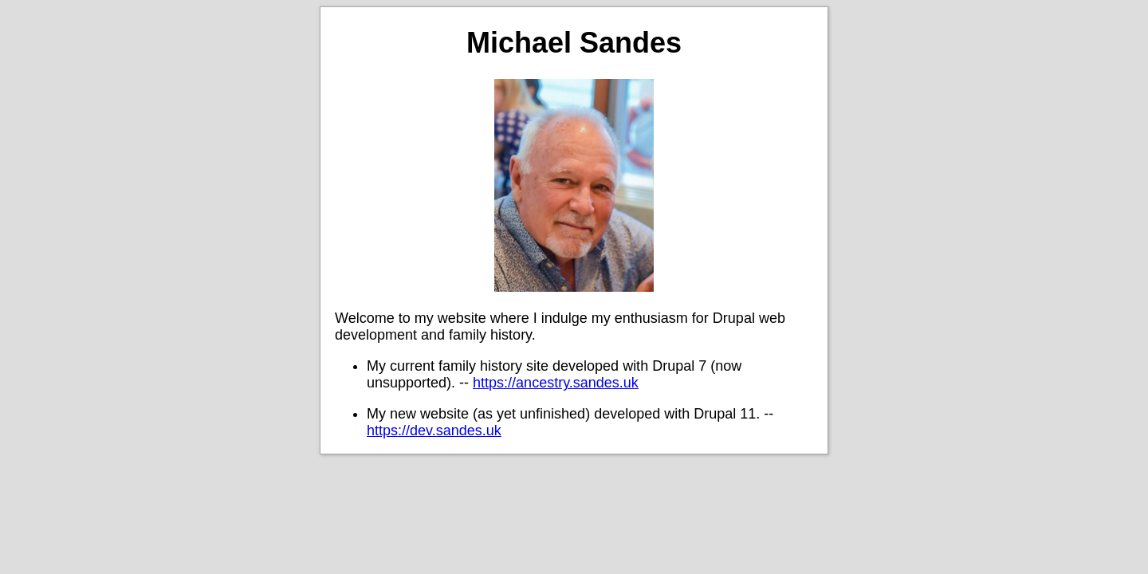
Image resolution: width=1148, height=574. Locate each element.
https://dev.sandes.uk (434, 430)
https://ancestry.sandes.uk (556, 383)
